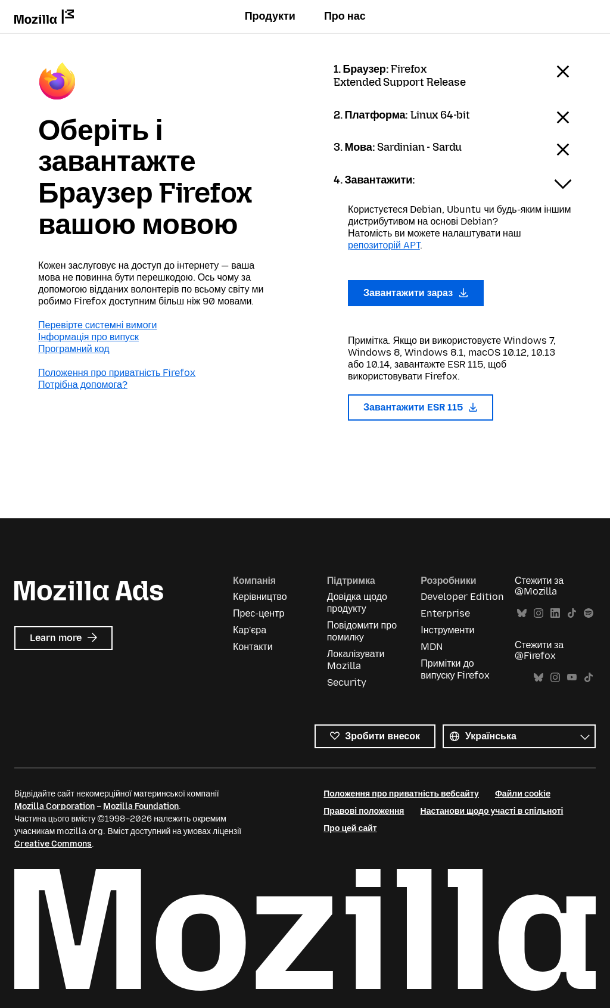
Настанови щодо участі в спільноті (492, 811)
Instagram (538, 613)
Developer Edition (462, 596)
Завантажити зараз (415, 292)
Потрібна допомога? (82, 384)
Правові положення (363, 811)
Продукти (270, 16)
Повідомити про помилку (362, 631)
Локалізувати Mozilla (356, 659)
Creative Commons (53, 844)
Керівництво (260, 596)
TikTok (572, 613)
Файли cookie (522, 794)
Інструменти (447, 630)
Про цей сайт (349, 828)
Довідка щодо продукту (357, 602)
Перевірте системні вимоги (97, 325)
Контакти (253, 646)
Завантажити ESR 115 (420, 407)
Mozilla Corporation (54, 806)
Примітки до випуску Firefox (455, 669)
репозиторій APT (384, 245)
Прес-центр (258, 613)
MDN (432, 646)
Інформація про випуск (88, 337)
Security (346, 682)
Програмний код (74, 348)
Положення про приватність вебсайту (401, 794)
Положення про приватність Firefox (116, 372)
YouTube (572, 677)
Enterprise (445, 613)
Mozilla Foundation (141, 806)
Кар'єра (249, 630)
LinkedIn (555, 613)
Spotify (588, 613)
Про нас (345, 16)
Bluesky (522, 613)
